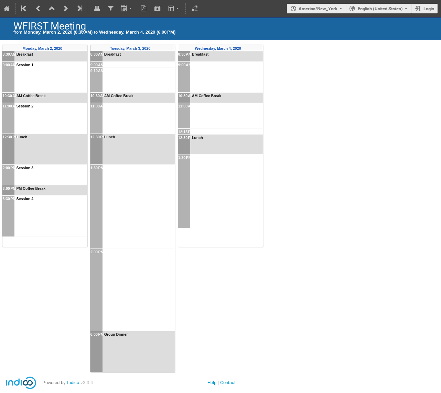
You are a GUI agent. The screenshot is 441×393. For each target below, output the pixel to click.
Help (211, 382)
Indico (73, 382)
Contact (228, 382)
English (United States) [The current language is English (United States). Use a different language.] (380, 8)
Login (428, 8)
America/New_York (318, 8)
